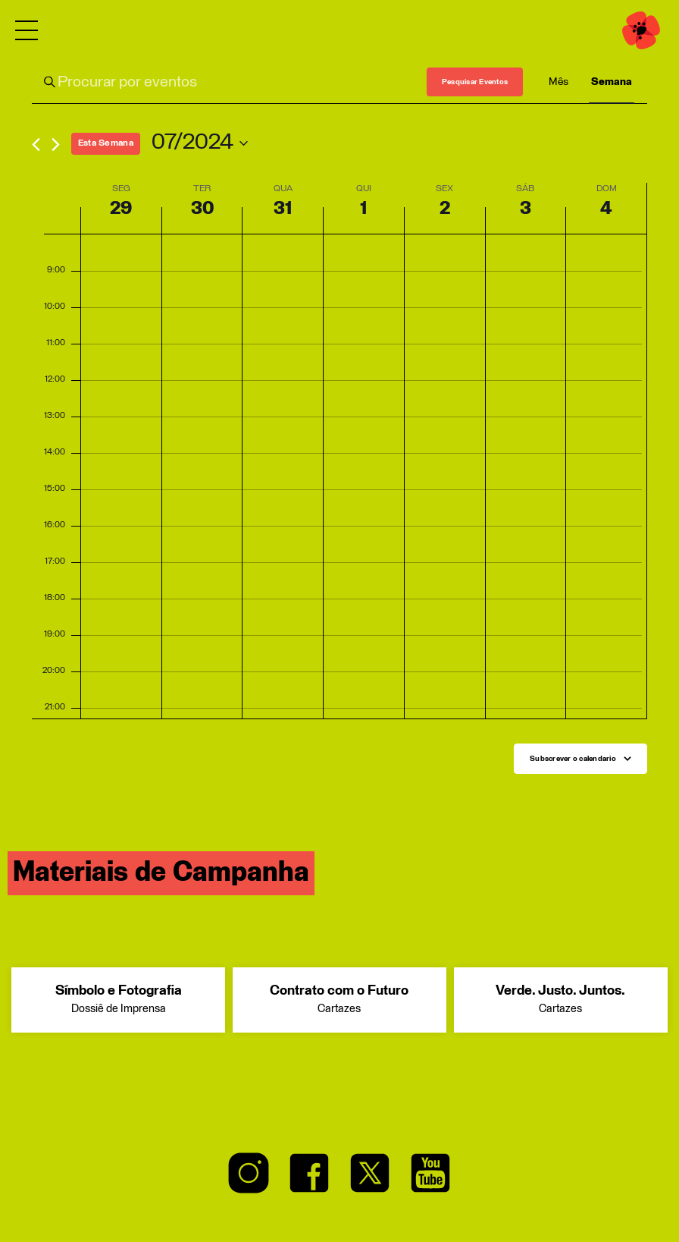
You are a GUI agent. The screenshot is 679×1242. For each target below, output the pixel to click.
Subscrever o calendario (573, 758)
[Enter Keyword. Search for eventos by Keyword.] (229, 82)
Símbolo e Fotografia (118, 1000)
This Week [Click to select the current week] (106, 143)
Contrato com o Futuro (339, 1000)
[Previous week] (36, 144)
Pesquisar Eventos (475, 82)
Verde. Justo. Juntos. (560, 1000)
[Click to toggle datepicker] (200, 143)
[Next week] (56, 144)
